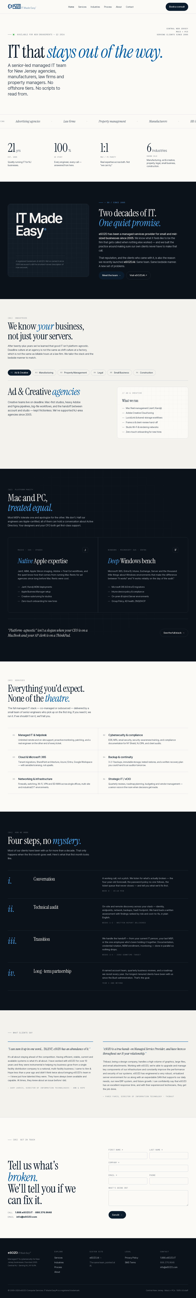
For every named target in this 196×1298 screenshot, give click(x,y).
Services (82, 7)
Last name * (156, 1150)
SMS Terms (130, 1262)
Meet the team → (111, 275)
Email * (113, 1175)
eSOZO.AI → (96, 1257)
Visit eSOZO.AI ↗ (138, 275)
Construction (144, 372)
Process (108, 7)
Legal (98, 372)
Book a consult (177, 6)
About (119, 7)
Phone (152, 1175)
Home (71, 7)
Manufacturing (44, 372)
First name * (116, 1150)
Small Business (119, 372)
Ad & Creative (19, 372)
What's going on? (118, 1188)
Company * (114, 1162)
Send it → (117, 1214)
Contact (130, 7)
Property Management (73, 372)
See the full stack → (174, 632)
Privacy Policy (131, 1257)
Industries (95, 7)
